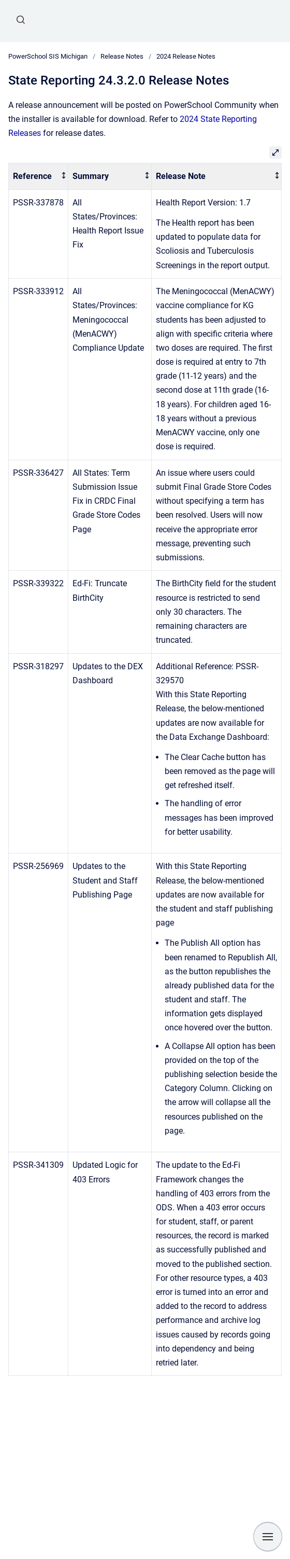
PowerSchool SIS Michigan (48, 56)
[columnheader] (38, 176)
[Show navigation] (268, 1537)
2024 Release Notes (185, 56)
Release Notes (121, 56)
